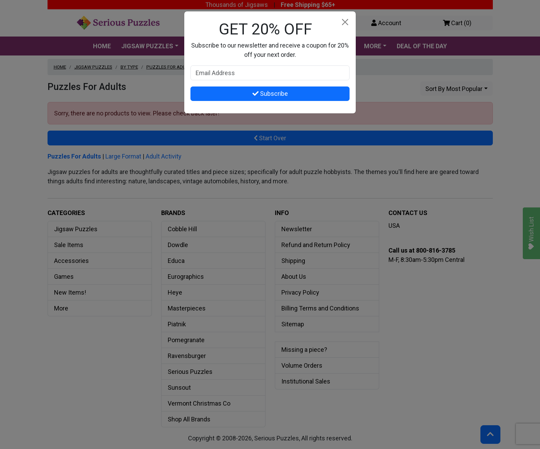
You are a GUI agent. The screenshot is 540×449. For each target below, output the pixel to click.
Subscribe (270, 93)
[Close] (345, 22)
